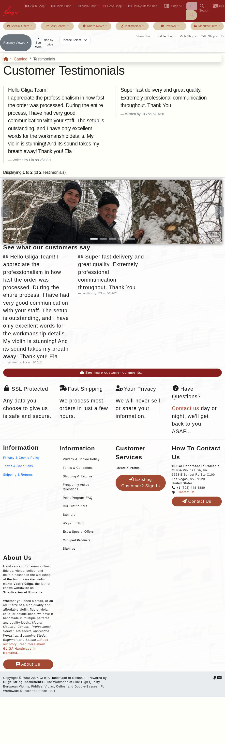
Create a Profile (128, 468)
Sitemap (69, 548)
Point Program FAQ (77, 498)
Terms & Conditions (18, 466)
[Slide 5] (131, 239)
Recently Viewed (14, 42)
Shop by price (47, 42)
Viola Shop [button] (87, 6)
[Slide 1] (94, 239)
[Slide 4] (122, 239)
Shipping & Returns (18, 474)
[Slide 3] (113, 239)
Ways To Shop (74, 523)
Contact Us (186, 492)
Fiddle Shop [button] (61, 6)
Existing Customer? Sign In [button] (140, 482)
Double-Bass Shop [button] (142, 6)
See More (38, 43)
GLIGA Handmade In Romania (63, 678)
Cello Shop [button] (112, 6)
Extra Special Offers (78, 531)
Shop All (173, 6)
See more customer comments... (112, 372)
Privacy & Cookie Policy (21, 457)
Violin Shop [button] (35, 6)
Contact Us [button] (196, 501)
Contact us (185, 408)
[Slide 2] (103, 239)
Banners (69, 514)
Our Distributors (75, 506)
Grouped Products (77, 540)
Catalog (21, 59)
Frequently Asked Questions (76, 487)
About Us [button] (28, 664)
